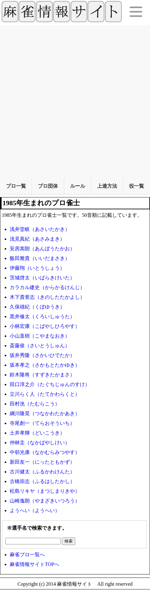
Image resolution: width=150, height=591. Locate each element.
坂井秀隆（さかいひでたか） (42, 355)
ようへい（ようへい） (35, 510)
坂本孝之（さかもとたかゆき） (45, 365)
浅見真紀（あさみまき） (37, 239)
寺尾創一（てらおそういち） (42, 423)
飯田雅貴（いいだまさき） (40, 258)
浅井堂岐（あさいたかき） (40, 229)
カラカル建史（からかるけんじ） (47, 287)
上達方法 (107, 186)
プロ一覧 (16, 186)
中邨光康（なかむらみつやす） (45, 452)
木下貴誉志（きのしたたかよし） (47, 297)
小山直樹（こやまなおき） (40, 336)
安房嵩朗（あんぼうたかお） (42, 248)
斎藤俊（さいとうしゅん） (40, 345)
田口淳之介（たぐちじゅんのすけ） (50, 384)
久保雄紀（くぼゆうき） (37, 306)
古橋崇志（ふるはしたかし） (42, 481)
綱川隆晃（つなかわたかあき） (45, 413)
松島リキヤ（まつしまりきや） (45, 491)
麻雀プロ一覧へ (27, 554)
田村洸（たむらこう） (35, 403)
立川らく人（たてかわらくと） (45, 394)
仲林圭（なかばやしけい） (40, 442)
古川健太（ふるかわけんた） (42, 471)
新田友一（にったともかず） (42, 462)
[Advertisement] (75, 100)
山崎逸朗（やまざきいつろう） (45, 500)
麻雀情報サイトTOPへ (34, 564)
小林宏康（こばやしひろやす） (45, 326)
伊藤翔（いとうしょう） (37, 268)
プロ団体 (48, 186)
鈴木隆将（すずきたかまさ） (42, 374)
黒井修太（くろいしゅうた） (42, 316)
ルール (77, 186)
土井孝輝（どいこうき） (37, 433)
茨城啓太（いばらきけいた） (42, 277)
